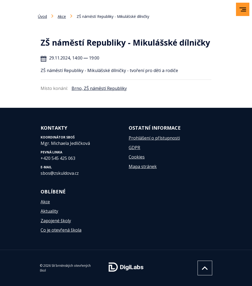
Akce (62, 16)
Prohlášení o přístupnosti (154, 138)
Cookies (137, 157)
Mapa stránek (143, 166)
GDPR (134, 147)
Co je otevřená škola (61, 230)
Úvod (42, 16)
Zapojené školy (56, 221)
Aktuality (49, 211)
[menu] (243, 9)
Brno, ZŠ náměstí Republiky (99, 88)
